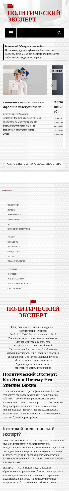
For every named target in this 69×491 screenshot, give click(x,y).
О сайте (11, 274)
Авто (10, 224)
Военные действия (18, 229)
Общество (13, 251)
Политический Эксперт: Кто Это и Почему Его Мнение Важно (29, 379)
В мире (11, 71)
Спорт (11, 237)
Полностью (15, 133)
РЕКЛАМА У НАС (16, 279)
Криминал (13, 219)
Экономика (14, 215)
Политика (13, 205)
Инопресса (13, 247)
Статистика (14, 288)
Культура (12, 242)
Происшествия (16, 261)
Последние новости (19, 283)
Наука (11, 256)
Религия (12, 269)
